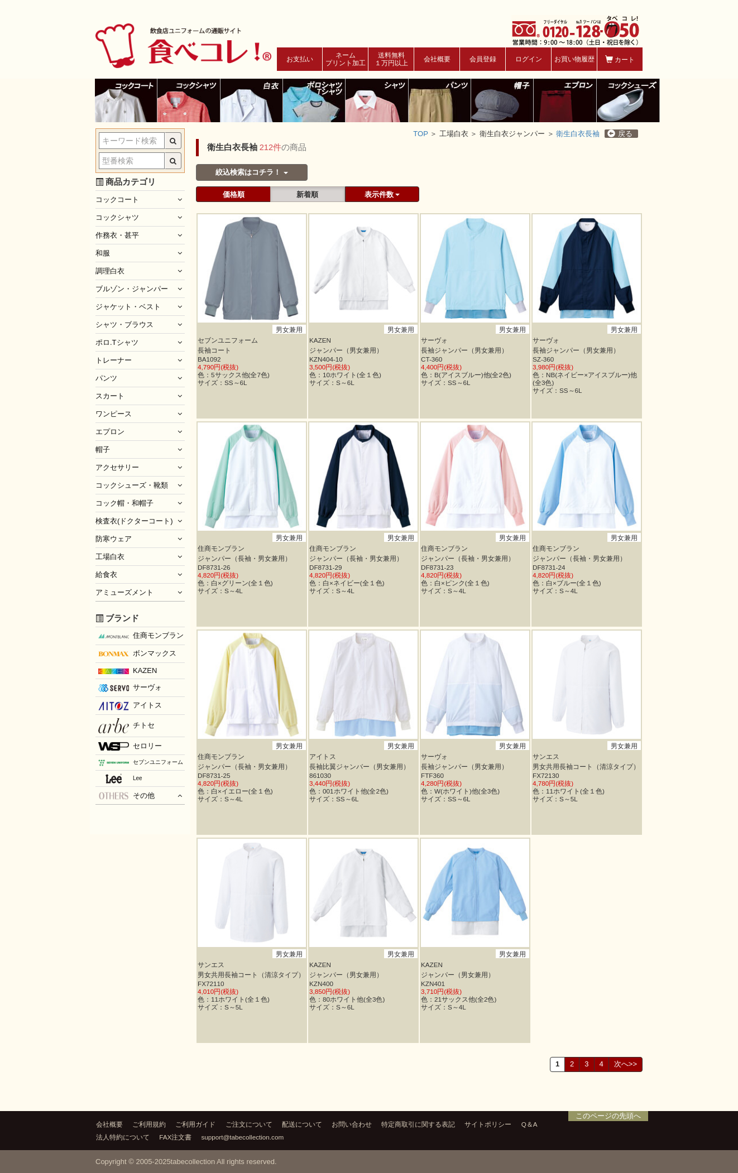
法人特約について (123, 1137)
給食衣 (106, 574)
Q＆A (529, 1124)
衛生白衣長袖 (578, 133)
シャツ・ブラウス (124, 324)
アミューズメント (124, 592)
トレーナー (113, 360)
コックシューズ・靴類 (131, 485)
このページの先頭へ (608, 1116)
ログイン (528, 59)
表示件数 (382, 194)
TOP (420, 133)
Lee (120, 778)
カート (620, 59)
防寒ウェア (113, 539)
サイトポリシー (487, 1124)
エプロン (109, 431)
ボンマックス (137, 654)
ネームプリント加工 (345, 59)
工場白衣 (109, 556)
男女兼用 (288, 329)
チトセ (126, 725)
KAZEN (127, 670)
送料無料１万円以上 (391, 59)
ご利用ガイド (195, 1124)
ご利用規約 (149, 1124)
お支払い (299, 59)
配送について (302, 1124)
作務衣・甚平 (117, 235)
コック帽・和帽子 (124, 503)
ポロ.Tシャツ (116, 342)
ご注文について (249, 1124)
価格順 (234, 194)
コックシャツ (117, 217)
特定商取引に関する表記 (418, 1124)
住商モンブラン (141, 635)
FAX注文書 (175, 1137)
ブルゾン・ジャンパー (131, 289)
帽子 (102, 449)
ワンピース (113, 414)
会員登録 (482, 59)
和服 (102, 253)
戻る (619, 133)
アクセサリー (117, 467)
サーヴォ (130, 687)
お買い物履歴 (574, 59)
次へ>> (625, 1064)
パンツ (106, 378)
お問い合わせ (352, 1124)
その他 (126, 795)
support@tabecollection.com (243, 1137)
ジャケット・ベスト (128, 306)
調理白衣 (109, 271)
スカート (109, 396)
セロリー (130, 746)
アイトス (130, 705)
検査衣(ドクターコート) (134, 521)
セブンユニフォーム (140, 762)
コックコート (117, 199)
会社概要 (437, 59)
